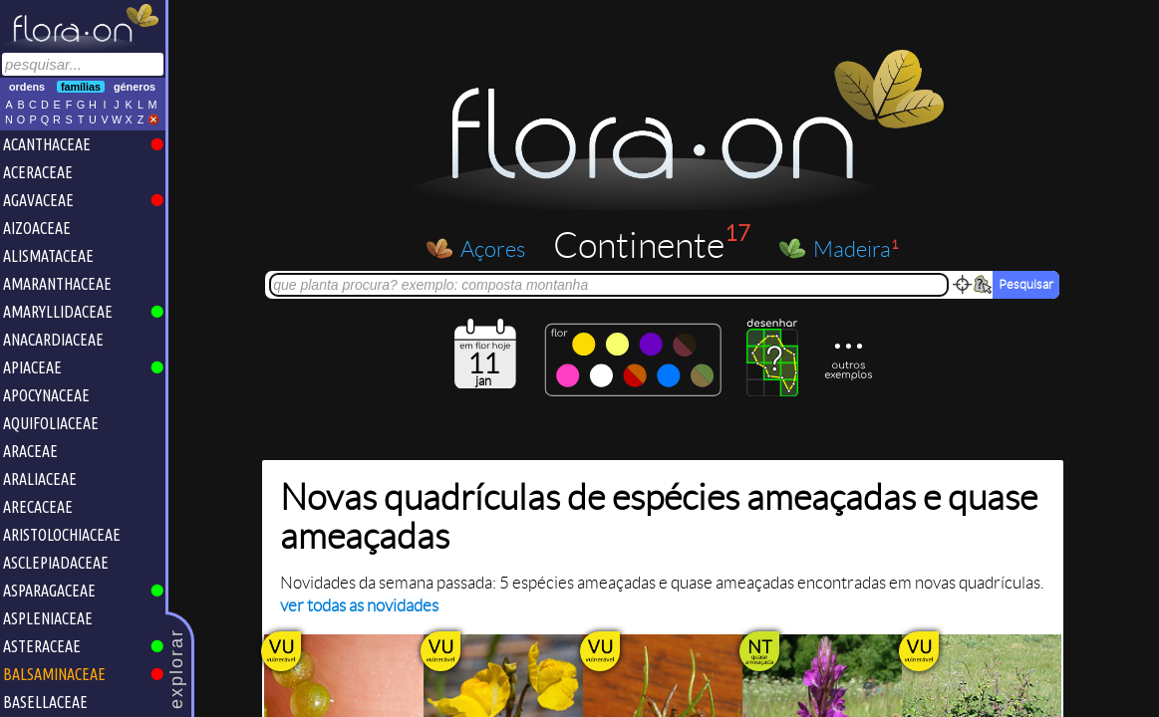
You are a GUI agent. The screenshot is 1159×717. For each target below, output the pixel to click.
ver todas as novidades (360, 606)
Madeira (857, 249)
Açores (493, 248)
